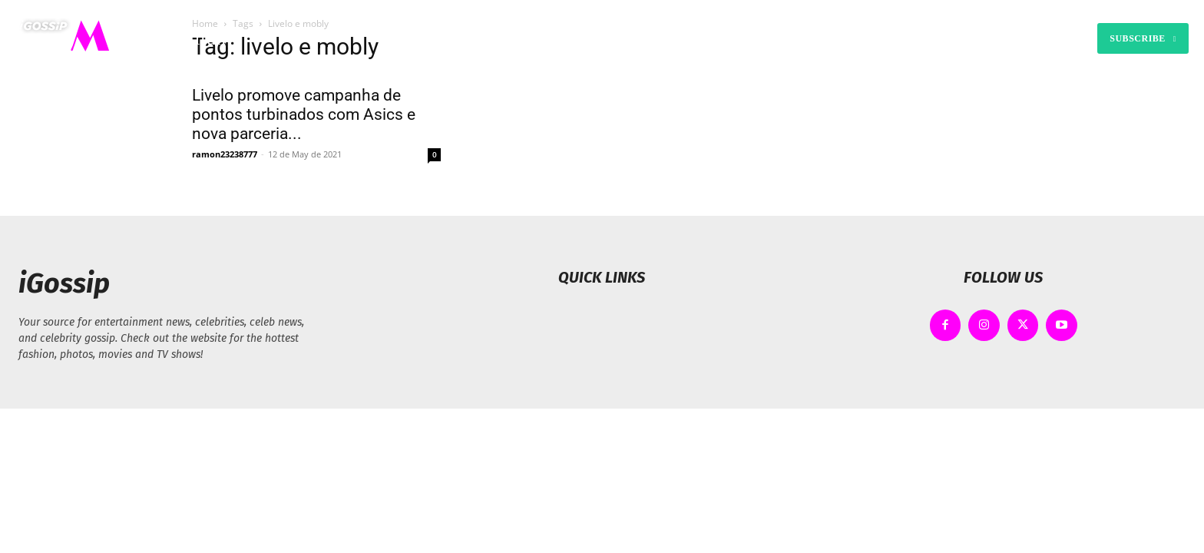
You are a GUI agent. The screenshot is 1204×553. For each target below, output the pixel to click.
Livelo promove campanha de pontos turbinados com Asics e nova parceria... (303, 114)
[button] (756, 38)
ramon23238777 (224, 154)
